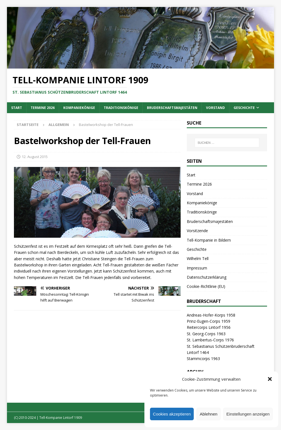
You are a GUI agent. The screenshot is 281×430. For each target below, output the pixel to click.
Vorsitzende (197, 230)
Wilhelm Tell (198, 258)
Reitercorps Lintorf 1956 (209, 327)
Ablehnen (208, 414)
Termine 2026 (43, 107)
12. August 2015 (35, 156)
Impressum (197, 268)
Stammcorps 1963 (203, 358)
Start (16, 107)
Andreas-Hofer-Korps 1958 (211, 315)
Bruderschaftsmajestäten (172, 107)
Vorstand (215, 107)
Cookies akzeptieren (172, 414)
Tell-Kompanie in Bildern (209, 240)
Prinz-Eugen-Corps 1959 (208, 321)
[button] (270, 379)
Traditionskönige (121, 107)
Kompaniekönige (79, 107)
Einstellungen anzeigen (248, 414)
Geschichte (244, 107)
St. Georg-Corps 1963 (206, 333)
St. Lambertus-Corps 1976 (210, 339)
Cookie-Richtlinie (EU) (206, 286)
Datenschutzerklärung (206, 277)
